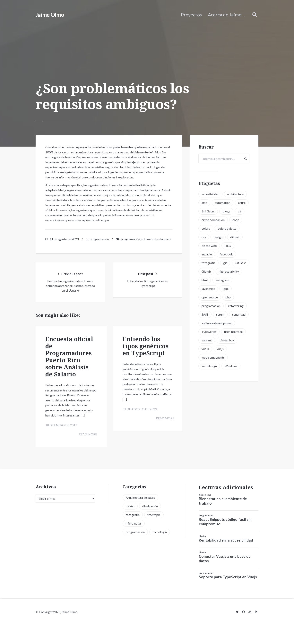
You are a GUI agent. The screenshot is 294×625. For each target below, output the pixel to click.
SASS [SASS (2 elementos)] (229, 323)
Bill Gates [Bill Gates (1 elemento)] (224, 211)
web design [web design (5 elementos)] (210, 383)
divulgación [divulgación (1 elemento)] (150, 506)
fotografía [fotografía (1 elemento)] (210, 272)
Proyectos (191, 14)
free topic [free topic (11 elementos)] (153, 514)
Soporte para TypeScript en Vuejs (228, 577)
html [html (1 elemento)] (234, 289)
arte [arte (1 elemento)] (205, 203)
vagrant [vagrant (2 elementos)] (208, 358)
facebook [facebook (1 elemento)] (227, 263)
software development (156, 239)
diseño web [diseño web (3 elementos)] (210, 254)
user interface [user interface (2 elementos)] (235, 349)
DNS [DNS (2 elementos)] (229, 254)
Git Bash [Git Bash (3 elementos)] (208, 280)
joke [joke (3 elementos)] (206, 306)
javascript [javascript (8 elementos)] (231, 297)
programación (99, 239)
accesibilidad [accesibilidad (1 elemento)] (212, 194)
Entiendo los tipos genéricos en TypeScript (146, 347)
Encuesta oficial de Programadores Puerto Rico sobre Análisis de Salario (69, 357)
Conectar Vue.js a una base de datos (225, 558)
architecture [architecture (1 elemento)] (237, 194)
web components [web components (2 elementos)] (214, 375)
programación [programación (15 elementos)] (225, 315)
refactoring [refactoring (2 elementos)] (210, 323)
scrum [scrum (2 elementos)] (207, 332)
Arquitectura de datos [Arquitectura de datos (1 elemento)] (140, 497)
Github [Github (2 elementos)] (227, 280)
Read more (86, 436)
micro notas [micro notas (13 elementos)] (134, 523)
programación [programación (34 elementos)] (135, 532)
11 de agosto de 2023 (64, 239)
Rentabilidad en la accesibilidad (226, 540)
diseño (202, 536)
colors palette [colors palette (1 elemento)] (228, 237)
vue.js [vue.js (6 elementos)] (206, 366)
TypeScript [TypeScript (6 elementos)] (210, 349)
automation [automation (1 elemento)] (224, 203)
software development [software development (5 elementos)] (218, 340)
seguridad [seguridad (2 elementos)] (225, 332)
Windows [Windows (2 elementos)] (232, 383)
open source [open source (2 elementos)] (225, 306)
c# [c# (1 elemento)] (220, 220)
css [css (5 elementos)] (205, 246)
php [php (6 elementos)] (205, 315)
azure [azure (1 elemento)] (206, 211)
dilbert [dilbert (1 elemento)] (236, 246)
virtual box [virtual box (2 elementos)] (228, 358)
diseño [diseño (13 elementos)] (130, 506)
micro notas (205, 494)
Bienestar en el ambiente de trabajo (223, 500)
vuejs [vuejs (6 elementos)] (221, 366)
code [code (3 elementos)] (237, 229)
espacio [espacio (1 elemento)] (208, 263)
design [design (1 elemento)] (219, 246)
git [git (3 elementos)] (226, 272)
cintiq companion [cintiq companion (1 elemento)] (214, 229)
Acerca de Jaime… (226, 14)
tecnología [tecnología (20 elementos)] (159, 532)
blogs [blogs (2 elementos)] (207, 220)
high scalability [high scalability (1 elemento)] (213, 289)
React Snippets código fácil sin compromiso (225, 521)
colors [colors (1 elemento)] (207, 237)
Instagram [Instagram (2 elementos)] (210, 297)
